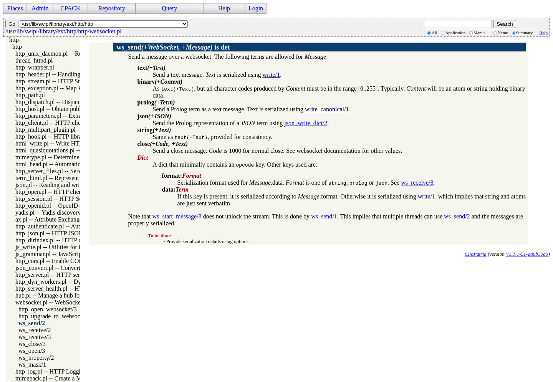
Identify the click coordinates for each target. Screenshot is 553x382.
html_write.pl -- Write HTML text (57, 143)
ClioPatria (476, 254)
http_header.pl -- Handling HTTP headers (66, 74)
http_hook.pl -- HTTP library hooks (59, 136)
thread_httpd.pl (34, 60)
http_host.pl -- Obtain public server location (69, 109)
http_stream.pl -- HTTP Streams (54, 81)
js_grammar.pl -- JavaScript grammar (61, 254)
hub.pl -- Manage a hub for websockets (63, 295)
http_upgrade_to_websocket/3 (55, 316)
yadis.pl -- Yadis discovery (48, 212)
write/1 (271, 74)
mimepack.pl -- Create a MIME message (65, 378)
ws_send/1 (324, 216)
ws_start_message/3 (177, 216)
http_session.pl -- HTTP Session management (71, 198)
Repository (111, 8)
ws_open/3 (31, 350)
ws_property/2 (36, 357)
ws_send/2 (31, 323)
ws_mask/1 (32, 364)
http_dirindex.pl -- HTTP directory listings (67, 240)
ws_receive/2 (34, 330)
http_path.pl (30, 95)
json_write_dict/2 (305, 123)
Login (255, 8)
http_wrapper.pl (34, 67)
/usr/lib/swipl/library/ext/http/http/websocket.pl (63, 31)
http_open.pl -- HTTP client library (58, 192)
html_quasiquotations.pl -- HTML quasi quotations (78, 150)
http (14, 39)
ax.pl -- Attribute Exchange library (57, 219)
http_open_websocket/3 (47, 309)
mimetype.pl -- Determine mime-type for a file (72, 157)
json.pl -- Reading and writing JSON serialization (76, 185)
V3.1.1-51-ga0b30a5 (527, 254)
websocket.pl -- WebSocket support (59, 302)
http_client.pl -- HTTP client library (59, 122)
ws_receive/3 (34, 337)
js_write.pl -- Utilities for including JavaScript (72, 247)
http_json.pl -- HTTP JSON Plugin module (68, 233)
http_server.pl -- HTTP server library (60, 274)
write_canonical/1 (327, 109)
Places (15, 8)
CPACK (70, 8)
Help (224, 8)
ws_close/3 (32, 344)
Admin (39, 8)
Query (169, 8)
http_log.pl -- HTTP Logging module (61, 371)
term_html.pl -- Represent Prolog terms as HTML (76, 178)
